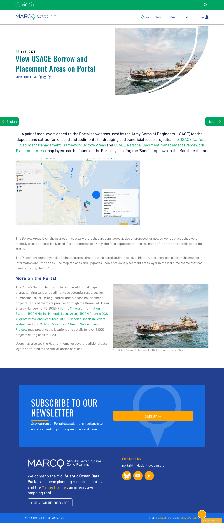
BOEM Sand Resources (49, 324)
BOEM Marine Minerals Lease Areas (53, 313)
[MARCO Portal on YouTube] (138, 475)
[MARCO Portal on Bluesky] (126, 475)
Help (188, 17)
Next (214, 122)
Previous (9, 122)
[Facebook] (18, 4)
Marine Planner (54, 487)
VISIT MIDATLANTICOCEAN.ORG (50, 502)
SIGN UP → (153, 416)
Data (174, 17)
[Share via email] (49, 77)
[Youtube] (24, 4)
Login (203, 17)
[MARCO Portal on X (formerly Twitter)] (149, 475)
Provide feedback (211, 520)
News (159, 17)
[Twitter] (31, 4)
